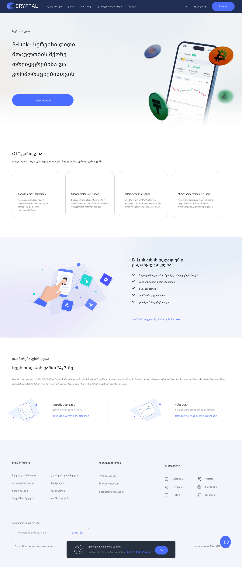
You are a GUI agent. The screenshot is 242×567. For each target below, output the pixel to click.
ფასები (76, 7)
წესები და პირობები (24, 474)
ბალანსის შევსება (23, 497)
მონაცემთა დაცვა (23, 482)
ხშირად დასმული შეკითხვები (70, 415)
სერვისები (57, 482)
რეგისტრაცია (43, 100)
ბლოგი (136, 7)
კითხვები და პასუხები (64, 474)
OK (161, 549)
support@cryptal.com (111, 491)
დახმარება (58, 490)
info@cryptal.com (109, 482)
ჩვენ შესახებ (20, 490)
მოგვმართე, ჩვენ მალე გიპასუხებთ (196, 415)
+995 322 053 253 (107, 474)
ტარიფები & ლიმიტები (115, 7)
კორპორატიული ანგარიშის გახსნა (156, 319)
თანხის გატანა (60, 497)
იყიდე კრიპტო (59, 7)
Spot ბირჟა (91, 7)
